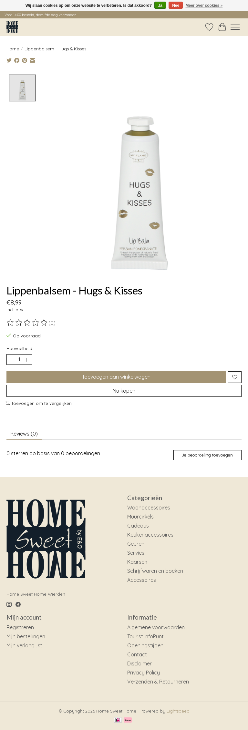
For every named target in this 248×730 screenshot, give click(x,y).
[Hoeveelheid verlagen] (12, 359)
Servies (135, 553)
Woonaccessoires (148, 507)
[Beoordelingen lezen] (27, 322)
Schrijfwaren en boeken (155, 571)
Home (12, 48)
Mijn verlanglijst (24, 645)
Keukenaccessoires (150, 534)
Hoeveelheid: (19, 348)
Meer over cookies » (204, 5)
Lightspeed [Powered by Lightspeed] (178, 711)
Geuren (135, 543)
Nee (175, 5)
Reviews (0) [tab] (24, 433)
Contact (137, 654)
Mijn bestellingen (25, 636)
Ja (160, 5)
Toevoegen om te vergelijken (38, 403)
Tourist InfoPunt (145, 636)
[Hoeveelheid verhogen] (26, 359)
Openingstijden (145, 645)
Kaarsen (137, 562)
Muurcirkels (140, 516)
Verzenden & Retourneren (158, 681)
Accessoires (141, 580)
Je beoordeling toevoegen (207, 455)
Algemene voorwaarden (156, 627)
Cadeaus (138, 525)
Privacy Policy (143, 672)
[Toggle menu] (235, 27)
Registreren (20, 627)
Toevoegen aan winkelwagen (116, 377)
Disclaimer (139, 663)
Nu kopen (124, 390)
